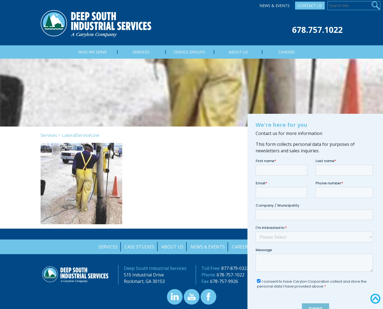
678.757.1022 (317, 29)
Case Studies (139, 247)
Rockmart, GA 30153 (144, 281)
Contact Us (310, 5)
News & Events (274, 5)
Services (49, 135)
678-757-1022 (230, 275)
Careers (241, 247)
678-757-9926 (224, 281)
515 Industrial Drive (144, 275)
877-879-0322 (235, 268)
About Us (172, 247)
